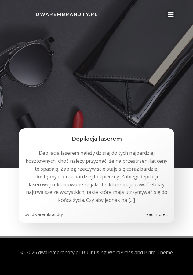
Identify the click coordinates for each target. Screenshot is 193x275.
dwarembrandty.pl (67, 14)
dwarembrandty (47, 214)
